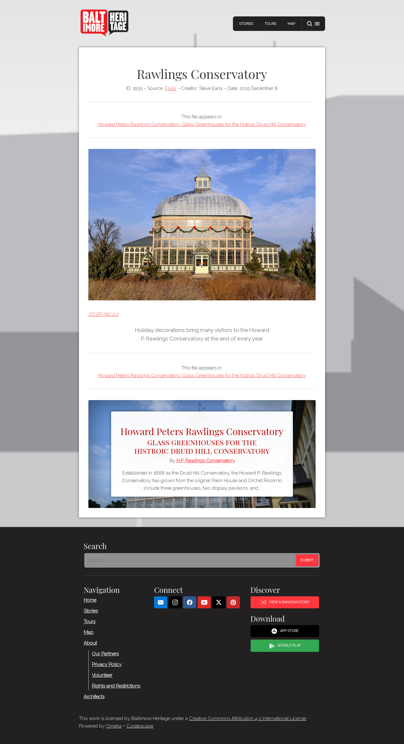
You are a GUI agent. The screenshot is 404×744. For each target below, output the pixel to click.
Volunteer (102, 675)
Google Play (285, 646)
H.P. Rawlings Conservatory (205, 461)
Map (291, 24)
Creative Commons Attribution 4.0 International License (247, 718)
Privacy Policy (107, 664)
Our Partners (105, 654)
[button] (313, 24)
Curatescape (139, 726)
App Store (285, 631)
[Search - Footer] (191, 560)
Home (90, 600)
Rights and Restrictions (116, 686)
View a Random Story (285, 602)
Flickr (170, 88)
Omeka (114, 726)
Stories (246, 24)
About (90, 643)
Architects (94, 697)
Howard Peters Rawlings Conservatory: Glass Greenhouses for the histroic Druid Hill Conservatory (202, 124)
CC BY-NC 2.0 (103, 314)
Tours (270, 24)
